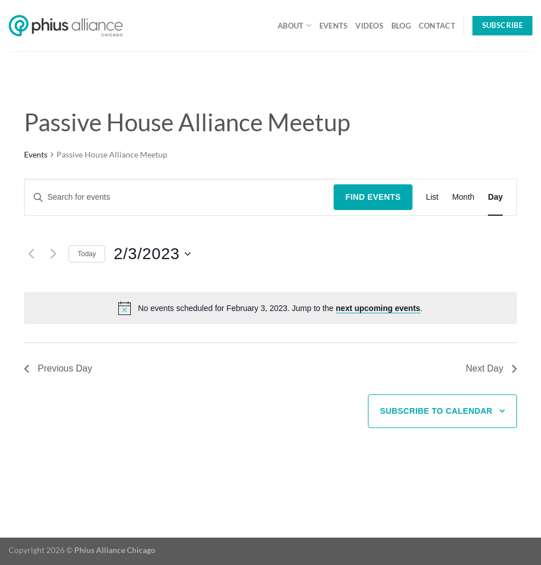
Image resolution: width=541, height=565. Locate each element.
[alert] (280, 308)
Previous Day (58, 368)
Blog (401, 25)
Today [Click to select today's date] (87, 254)
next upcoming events (378, 308)
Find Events (372, 196)
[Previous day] (31, 254)
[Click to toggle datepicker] (152, 254)
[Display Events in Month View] (463, 197)
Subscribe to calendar (436, 410)
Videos (369, 25)
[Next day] (53, 254)
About (294, 25)
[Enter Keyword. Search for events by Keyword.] (179, 197)
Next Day (491, 368)
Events (333, 25)
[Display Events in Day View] (495, 197)
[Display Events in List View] (432, 197)
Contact (437, 25)
